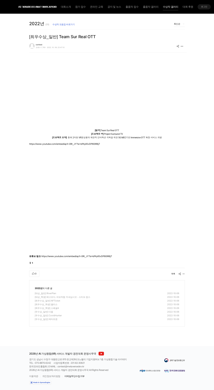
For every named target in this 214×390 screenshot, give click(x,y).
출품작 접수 (132, 6)
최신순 (177, 24)
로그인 (204, 6)
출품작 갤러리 (150, 6)
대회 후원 (188, 6)
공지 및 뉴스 (114, 6)
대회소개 (66, 6)
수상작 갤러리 (170, 6)
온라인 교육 (96, 6)
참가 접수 (80, 6)
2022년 (39, 23)
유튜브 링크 (35, 256)
